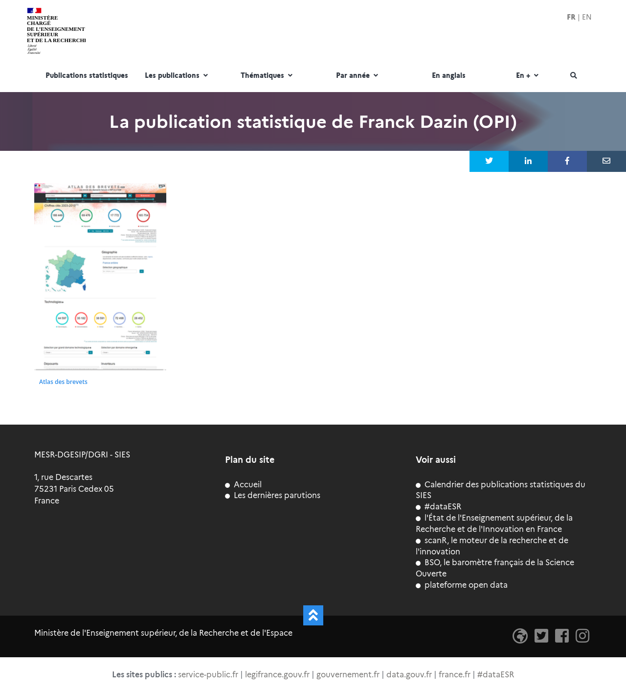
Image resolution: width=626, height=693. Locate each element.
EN (587, 17)
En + (528, 76)
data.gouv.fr (409, 674)
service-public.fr (208, 674)
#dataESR (438, 506)
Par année (358, 76)
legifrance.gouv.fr (277, 674)
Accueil (243, 484)
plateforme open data (462, 585)
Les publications (177, 76)
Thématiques (268, 76)
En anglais (449, 76)
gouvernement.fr (348, 674)
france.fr (454, 674)
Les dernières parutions (272, 495)
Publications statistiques (86, 76)
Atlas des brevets (63, 382)
